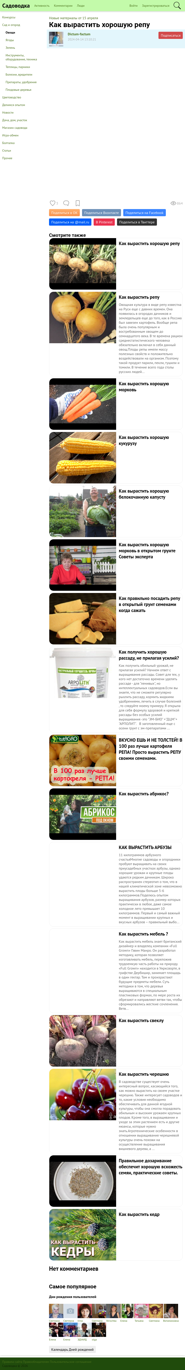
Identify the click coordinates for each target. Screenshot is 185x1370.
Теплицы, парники (18, 67)
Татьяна (142, 1313)
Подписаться (171, 35)
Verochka (113, 1313)
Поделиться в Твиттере (137, 222)
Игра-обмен (10, 135)
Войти (134, 6)
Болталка (8, 143)
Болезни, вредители (19, 74)
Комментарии (63, 6)
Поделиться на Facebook (144, 212)
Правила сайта (12, 1362)
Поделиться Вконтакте (101, 212)
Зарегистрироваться (155, 6)
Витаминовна (171, 1313)
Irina (85, 1313)
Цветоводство (11, 97)
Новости (8, 112)
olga (99, 1332)
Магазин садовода (14, 128)
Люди (80, 6)
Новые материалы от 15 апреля (73, 18)
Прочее (7, 158)
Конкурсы (8, 17)
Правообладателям (36, 1362)
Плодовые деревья (18, 90)
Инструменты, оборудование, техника (21, 57)
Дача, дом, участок (14, 120)
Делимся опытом (13, 105)
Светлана (56, 1313)
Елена (127, 1313)
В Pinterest (104, 222)
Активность (41, 6)
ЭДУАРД (85, 1332)
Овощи (10, 32)
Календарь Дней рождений (72, 1349)
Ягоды (10, 40)
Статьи (6, 150)
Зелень (10, 48)
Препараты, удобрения (21, 82)
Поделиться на (70, 222)
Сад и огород (11, 25)
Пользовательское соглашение (71, 1362)
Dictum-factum (79, 34)
